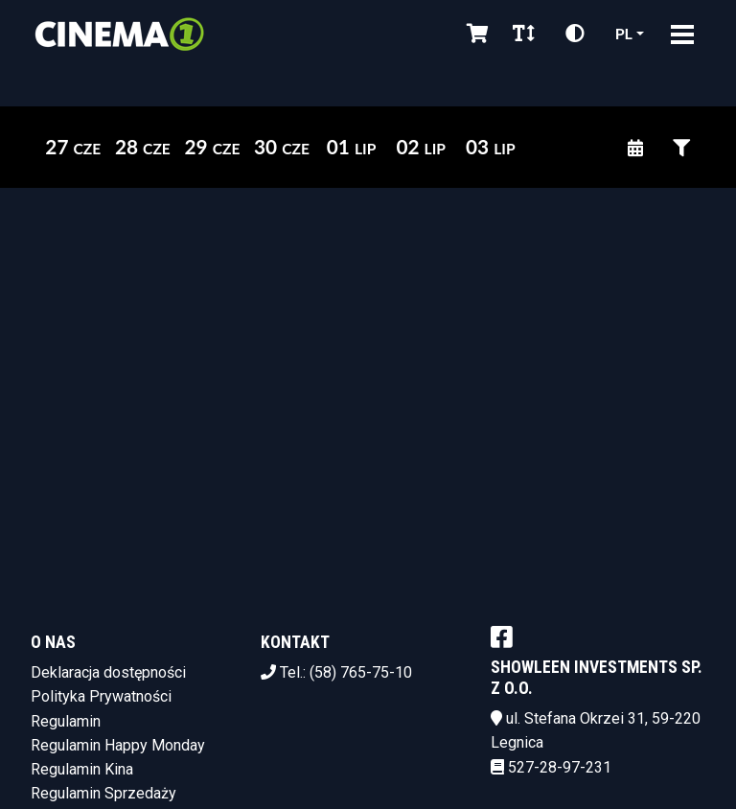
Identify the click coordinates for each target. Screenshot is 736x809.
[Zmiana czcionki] (523, 33)
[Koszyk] (474, 34)
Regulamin (66, 721)
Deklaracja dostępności (108, 672)
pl (623, 33)
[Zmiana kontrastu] (575, 33)
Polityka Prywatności (101, 696)
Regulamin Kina (82, 769)
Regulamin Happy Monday (118, 745)
